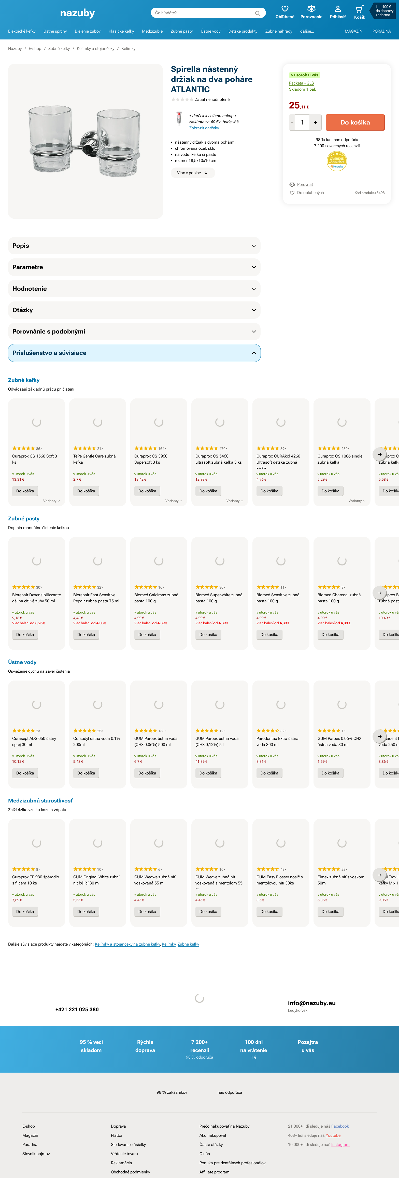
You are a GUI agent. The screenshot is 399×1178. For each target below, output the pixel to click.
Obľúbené (279, 11)
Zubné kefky (59, 48)
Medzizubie (152, 31)
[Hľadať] (252, 13)
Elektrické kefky (21, 31)
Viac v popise (193, 173)
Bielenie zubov (88, 31)
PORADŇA (382, 31)
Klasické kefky (121, 31)
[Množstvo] (302, 122)
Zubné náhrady (278, 31)
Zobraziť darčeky (204, 128)
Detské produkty (243, 31)
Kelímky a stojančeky (95, 48)
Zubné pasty (182, 31)
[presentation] (36, 438)
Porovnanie (306, 11)
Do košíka (355, 122)
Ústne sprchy (55, 31)
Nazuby (15, 48)
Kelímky (128, 48)
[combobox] (203, 13)
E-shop (35, 48)
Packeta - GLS (301, 83)
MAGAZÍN (353, 31)
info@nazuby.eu (309, 1064)
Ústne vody (210, 31)
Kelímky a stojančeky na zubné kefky (127, 1004)
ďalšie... (307, 31)
